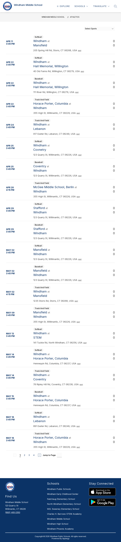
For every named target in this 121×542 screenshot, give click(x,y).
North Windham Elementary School (64, 504)
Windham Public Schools (59, 489)
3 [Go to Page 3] (29, 455)
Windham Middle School (53, 17)
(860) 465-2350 (12, 512)
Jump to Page (49, 455)
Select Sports (91, 29)
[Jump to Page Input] (59, 455)
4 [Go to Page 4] (34, 455)
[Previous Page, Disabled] (14, 455)
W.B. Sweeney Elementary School (63, 509)
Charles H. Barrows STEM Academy (64, 514)
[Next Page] (39, 455)
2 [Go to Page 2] (24, 455)
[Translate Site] (101, 6)
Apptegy (65, 538)
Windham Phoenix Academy (60, 529)
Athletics (74, 17)
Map (79, 51)
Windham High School (57, 524)
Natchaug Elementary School (61, 499)
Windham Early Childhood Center (62, 494)
